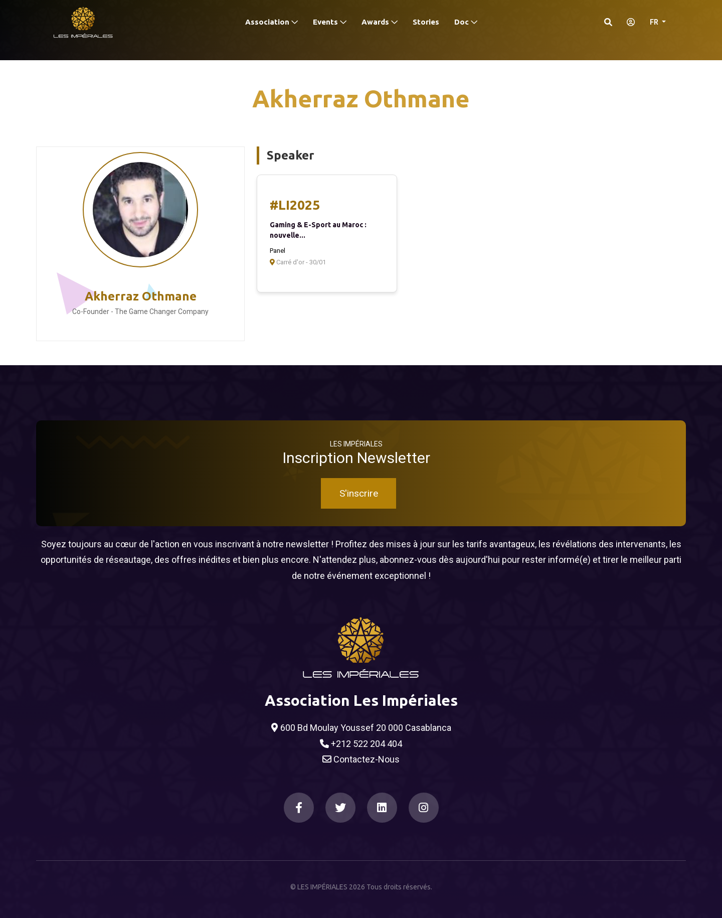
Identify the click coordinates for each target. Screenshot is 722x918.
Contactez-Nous (361, 759)
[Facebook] (299, 808)
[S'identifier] (628, 22)
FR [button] (655, 22)
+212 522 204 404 (361, 744)
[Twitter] (340, 808)
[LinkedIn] (382, 808)
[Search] (608, 22)
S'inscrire (358, 493)
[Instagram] (424, 808)
